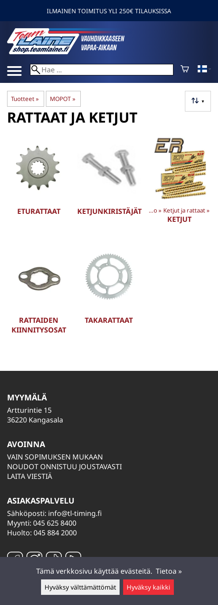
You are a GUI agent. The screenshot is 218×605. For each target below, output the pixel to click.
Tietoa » (169, 571)
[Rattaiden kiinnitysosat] (38, 296)
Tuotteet (25, 99)
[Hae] (101, 69)
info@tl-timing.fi (75, 513)
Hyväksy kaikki (148, 587)
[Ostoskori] (184, 70)
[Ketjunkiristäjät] (108, 187)
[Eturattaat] (38, 187)
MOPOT (62, 99)
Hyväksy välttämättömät (80, 587)
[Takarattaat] (108, 296)
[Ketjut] (179, 187)
